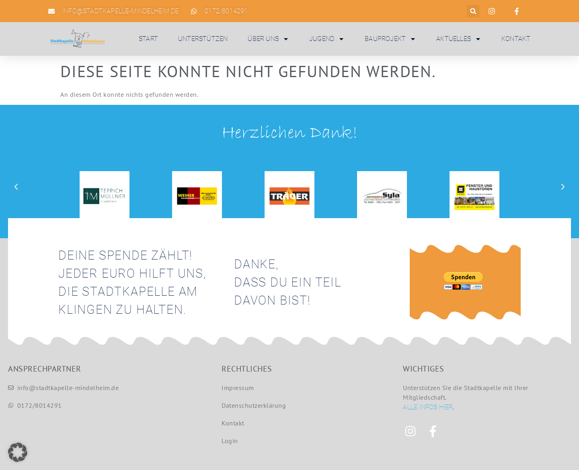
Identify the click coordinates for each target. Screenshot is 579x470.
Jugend (327, 39)
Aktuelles (458, 39)
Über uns (268, 39)
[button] (473, 11)
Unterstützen (203, 39)
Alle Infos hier (428, 407)
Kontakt (515, 39)
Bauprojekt (390, 39)
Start (148, 39)
